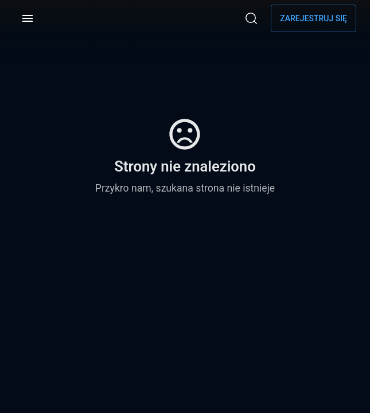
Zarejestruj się (313, 18)
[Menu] (27, 18)
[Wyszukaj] (251, 18)
